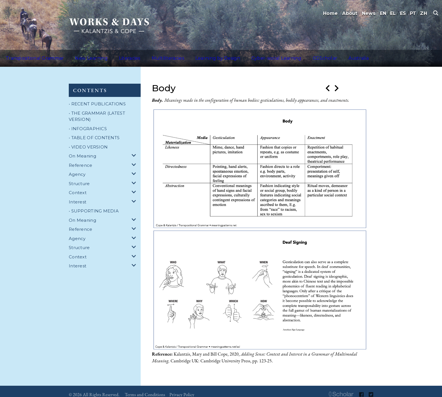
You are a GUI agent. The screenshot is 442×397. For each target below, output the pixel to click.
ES (403, 13)
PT (413, 13)
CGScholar (281, 54)
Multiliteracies (144, 54)
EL (393, 13)
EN (383, 13)
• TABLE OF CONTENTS (94, 131)
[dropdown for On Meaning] (135, 149)
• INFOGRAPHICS (88, 122)
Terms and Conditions (145, 388)
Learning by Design (187, 54)
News (368, 13)
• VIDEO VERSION (88, 140)
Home (330, 13)
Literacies (112, 54)
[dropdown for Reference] (135, 159)
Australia (307, 54)
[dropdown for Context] (135, 186)
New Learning (80, 54)
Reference (80, 158)
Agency (77, 167)
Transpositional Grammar (31, 54)
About (349, 13)
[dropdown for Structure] (135, 177)
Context (78, 185)
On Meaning (82, 149)
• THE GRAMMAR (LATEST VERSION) (97, 110)
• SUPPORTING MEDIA (94, 204)
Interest (77, 195)
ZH (423, 13)
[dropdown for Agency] (135, 168)
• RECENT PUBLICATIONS (97, 97)
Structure (79, 176)
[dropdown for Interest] (135, 195)
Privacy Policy (181, 388)
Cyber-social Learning (239, 54)
